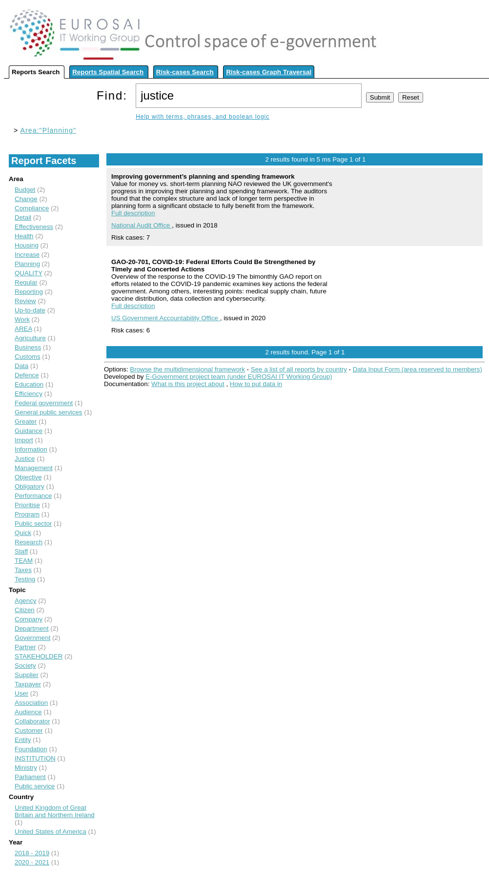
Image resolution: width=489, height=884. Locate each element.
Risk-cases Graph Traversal (268, 72)
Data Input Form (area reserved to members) (417, 369)
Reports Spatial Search (107, 72)
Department (32, 628)
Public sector (33, 523)
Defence (27, 375)
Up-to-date (30, 310)
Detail (23, 217)
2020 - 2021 (32, 862)
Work (22, 319)
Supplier (27, 674)
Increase (27, 254)
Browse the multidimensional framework (187, 369)
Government (32, 637)
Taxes (23, 570)
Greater (26, 421)
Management (34, 468)
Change (26, 199)
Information (31, 449)
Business (28, 347)
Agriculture (30, 338)
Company (28, 619)
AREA (23, 328)
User (21, 693)
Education (29, 384)
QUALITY (28, 273)
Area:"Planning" (48, 130)
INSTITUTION (35, 758)
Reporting (29, 291)
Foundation (31, 749)
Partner (25, 647)
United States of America (50, 831)
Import (24, 440)
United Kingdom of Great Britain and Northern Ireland (55, 811)
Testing (25, 579)
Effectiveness (34, 226)
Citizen (25, 610)
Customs (28, 356)
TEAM (24, 560)
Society (25, 665)
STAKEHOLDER (38, 656)
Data (21, 366)
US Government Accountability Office (165, 318)
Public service (35, 786)
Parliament (30, 777)
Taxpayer (28, 684)
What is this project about (187, 384)
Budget (25, 189)
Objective (28, 477)
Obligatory (29, 486)
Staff (21, 551)
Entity (23, 739)
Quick (23, 532)
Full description (133, 213)
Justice (25, 458)
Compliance (32, 208)
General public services (48, 412)
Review (25, 301)
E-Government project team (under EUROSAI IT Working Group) (238, 376)
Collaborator (32, 721)
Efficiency (28, 393)
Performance (33, 495)
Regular (26, 282)
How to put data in (256, 384)
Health (24, 236)
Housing (27, 245)
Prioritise (27, 505)
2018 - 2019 (32, 853)
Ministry (26, 767)
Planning (27, 263)
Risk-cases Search (185, 72)
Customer (29, 730)
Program (27, 514)
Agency (25, 600)
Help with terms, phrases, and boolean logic (202, 116)
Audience (28, 712)
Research (28, 542)
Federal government (44, 403)
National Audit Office (141, 225)
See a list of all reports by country (299, 369)
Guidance (28, 430)
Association (31, 702)
